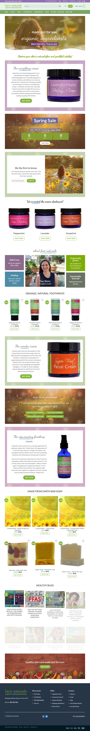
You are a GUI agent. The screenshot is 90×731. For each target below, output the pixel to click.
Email (71, 697)
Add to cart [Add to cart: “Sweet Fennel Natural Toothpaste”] (55, 329)
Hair (19, 12)
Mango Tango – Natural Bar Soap (45, 569)
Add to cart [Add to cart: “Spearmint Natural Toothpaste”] (14, 329)
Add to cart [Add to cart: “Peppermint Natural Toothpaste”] (75, 329)
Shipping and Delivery (58, 703)
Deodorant (38, 12)
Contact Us (73, 1)
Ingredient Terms (57, 694)
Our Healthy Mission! (51, 1)
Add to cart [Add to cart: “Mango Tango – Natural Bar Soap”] (45, 574)
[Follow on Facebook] (77, 1)
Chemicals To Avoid (57, 697)
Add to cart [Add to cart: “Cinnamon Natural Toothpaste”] (34, 329)
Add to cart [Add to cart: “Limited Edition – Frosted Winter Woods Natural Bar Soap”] (72, 535)
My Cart (36, 703)
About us (72, 694)
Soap (47, 12)
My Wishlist (37, 697)
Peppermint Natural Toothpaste (76, 323)
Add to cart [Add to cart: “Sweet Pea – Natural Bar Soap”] (17, 575)
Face (7, 12)
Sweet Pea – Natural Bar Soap (18, 570)
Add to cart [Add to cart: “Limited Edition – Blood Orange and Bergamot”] (17, 535)
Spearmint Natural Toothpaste (14, 323)
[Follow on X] (80, 1)
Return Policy (56, 706)
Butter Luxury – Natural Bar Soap (72, 572)
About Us (65, 1)
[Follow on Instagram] (79, 1)
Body (13, 12)
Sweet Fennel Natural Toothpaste (55, 323)
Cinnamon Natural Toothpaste (34, 323)
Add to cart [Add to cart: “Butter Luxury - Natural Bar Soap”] (72, 576)
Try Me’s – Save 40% (57, 12)
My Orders (37, 694)
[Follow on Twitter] (46, 716)
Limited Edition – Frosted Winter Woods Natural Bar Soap (72, 529)
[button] (70, 6)
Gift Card (69, 12)
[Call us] (82, 1)
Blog (60, 1)
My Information (39, 700)
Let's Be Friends (74, 706)
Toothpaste (27, 12)
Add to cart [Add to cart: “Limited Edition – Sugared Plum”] (45, 533)
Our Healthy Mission (76, 703)
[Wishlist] (65, 6)
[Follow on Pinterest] (84, 1)
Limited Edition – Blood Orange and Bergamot (17, 529)
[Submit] (59, 6)
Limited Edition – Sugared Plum (45, 528)
